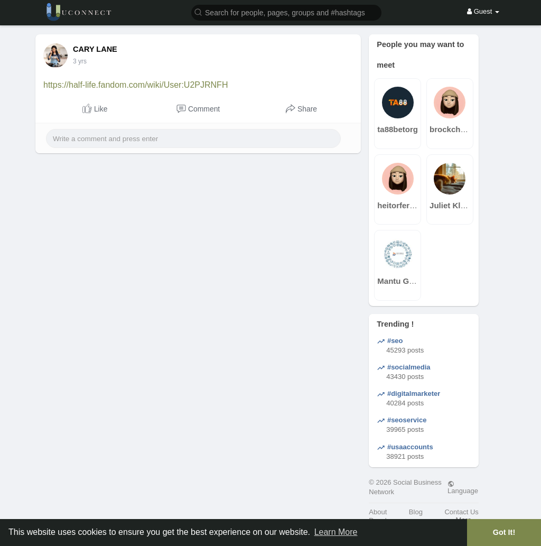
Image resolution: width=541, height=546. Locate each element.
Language (462, 487)
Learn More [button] (336, 532)
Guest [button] (483, 11)
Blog (416, 511)
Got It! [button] (504, 532)
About (378, 511)
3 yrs (80, 61)
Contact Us (461, 511)
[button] (286, 12)
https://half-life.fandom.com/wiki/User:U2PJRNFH (135, 84)
